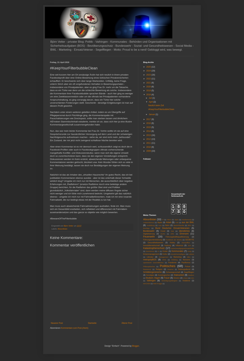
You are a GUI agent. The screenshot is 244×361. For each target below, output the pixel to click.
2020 (148, 86)
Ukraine (176, 278)
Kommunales (177, 251)
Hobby (172, 243)
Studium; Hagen (153, 278)
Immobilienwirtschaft (151, 245)
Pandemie (172, 262)
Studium (191, 275)
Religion (159, 269)
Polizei (187, 266)
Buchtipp (146, 228)
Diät (172, 231)
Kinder (165, 251)
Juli (150, 98)
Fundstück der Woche (174, 240)
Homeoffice (186, 243)
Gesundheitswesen (155, 243)
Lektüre (191, 254)
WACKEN (146, 284)
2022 (148, 79)
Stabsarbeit (179, 275)
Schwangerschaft (173, 272)
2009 (148, 151)
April (151, 102)
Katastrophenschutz (154, 248)
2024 (148, 71)
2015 (148, 127)
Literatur (150, 257)
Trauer (167, 278)
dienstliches (184, 231)
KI (158, 251)
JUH (189, 245)
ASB (176, 222)
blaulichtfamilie (179, 225)
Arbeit (168, 222)
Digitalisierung (149, 234)
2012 (148, 139)
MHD (164, 260)
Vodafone (186, 281)
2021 (148, 83)
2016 (148, 123)
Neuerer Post (57, 323)
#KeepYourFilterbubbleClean (161, 109)
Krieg (189, 251)
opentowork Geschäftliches (153, 263)
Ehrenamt (184, 234)
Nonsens (186, 260)
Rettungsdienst (184, 269)
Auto (160, 225)
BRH (189, 225)
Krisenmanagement (151, 254)
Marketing (177, 257)
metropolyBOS (149, 259)
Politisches (167, 266)
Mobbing (174, 260)
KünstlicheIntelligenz (178, 254)
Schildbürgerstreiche (152, 272)
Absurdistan (62, 229)
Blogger (135, 346)
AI (163, 220)
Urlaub (185, 278)
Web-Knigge (157, 284)
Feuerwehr (149, 236)
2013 (148, 135)
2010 (148, 147)
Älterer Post (126, 323)
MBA (188, 257)
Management (163, 257)
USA (192, 278)
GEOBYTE (189, 240)
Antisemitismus (148, 222)
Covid (162, 231)
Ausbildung (151, 225)
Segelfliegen (189, 272)
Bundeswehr (149, 231)
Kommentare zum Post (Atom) (74, 328)
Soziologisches (164, 275)
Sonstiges (150, 275)
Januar (152, 114)
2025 (148, 67)
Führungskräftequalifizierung (177, 237)
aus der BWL (188, 222)
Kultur (164, 254)
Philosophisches (149, 266)
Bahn (167, 225)
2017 (148, 119)
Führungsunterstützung (152, 240)
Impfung (167, 245)
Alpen (176, 220)
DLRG (163, 234)
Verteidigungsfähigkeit (169, 281)
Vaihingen (151, 280)
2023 (148, 75)
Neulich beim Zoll (156, 105)
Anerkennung (186, 220)
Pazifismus (185, 262)
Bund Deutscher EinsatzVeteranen (172, 228)
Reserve (170, 269)
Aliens (169, 220)
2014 (148, 131)
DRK (172, 234)
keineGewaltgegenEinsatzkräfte (182, 248)
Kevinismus (150, 251)
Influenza (179, 245)
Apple (159, 222)
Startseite (92, 323)
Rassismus (147, 269)
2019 (148, 90)
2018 (148, 94)
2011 (148, 143)
